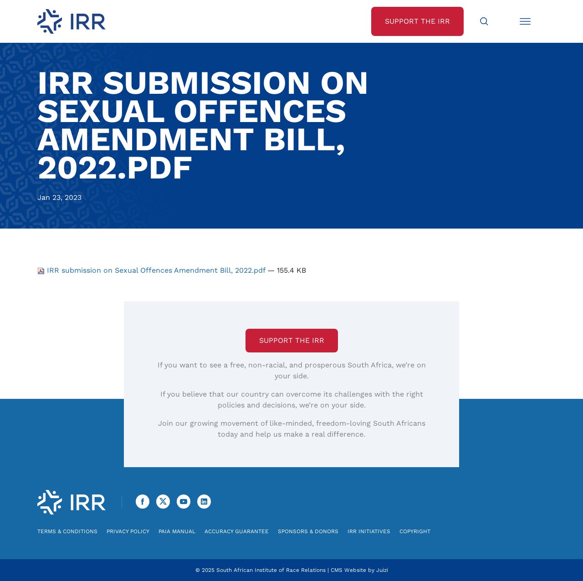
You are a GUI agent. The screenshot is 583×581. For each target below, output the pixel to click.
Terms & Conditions (67, 531)
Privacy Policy (128, 531)
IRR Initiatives (369, 531)
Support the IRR (291, 340)
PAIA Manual (177, 531)
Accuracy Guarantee (237, 531)
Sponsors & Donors (308, 531)
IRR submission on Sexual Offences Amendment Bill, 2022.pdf (152, 270)
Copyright (414, 531)
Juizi (382, 570)
